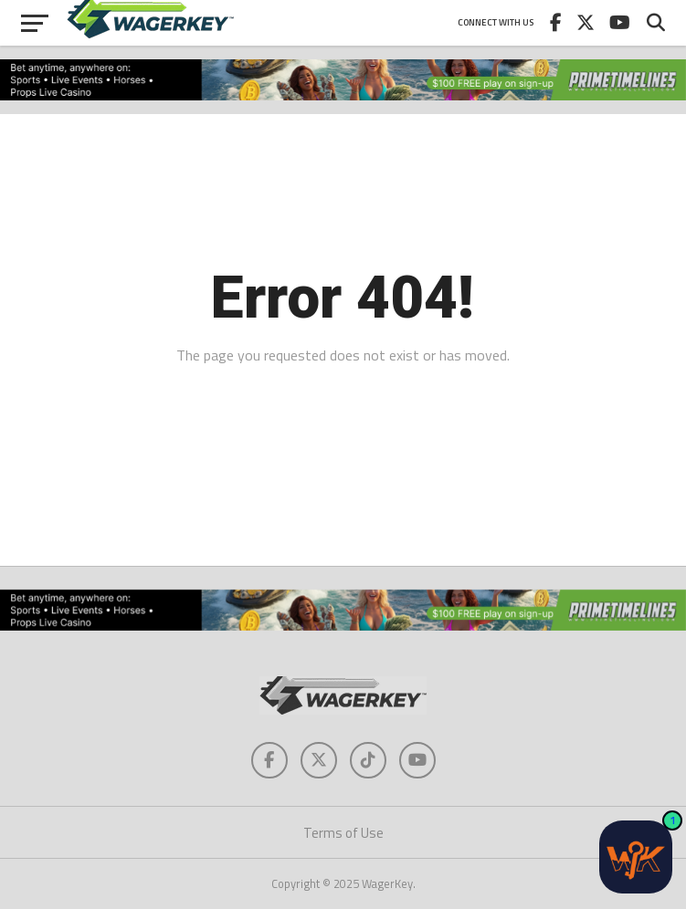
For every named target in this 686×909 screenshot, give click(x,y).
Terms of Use (343, 832)
